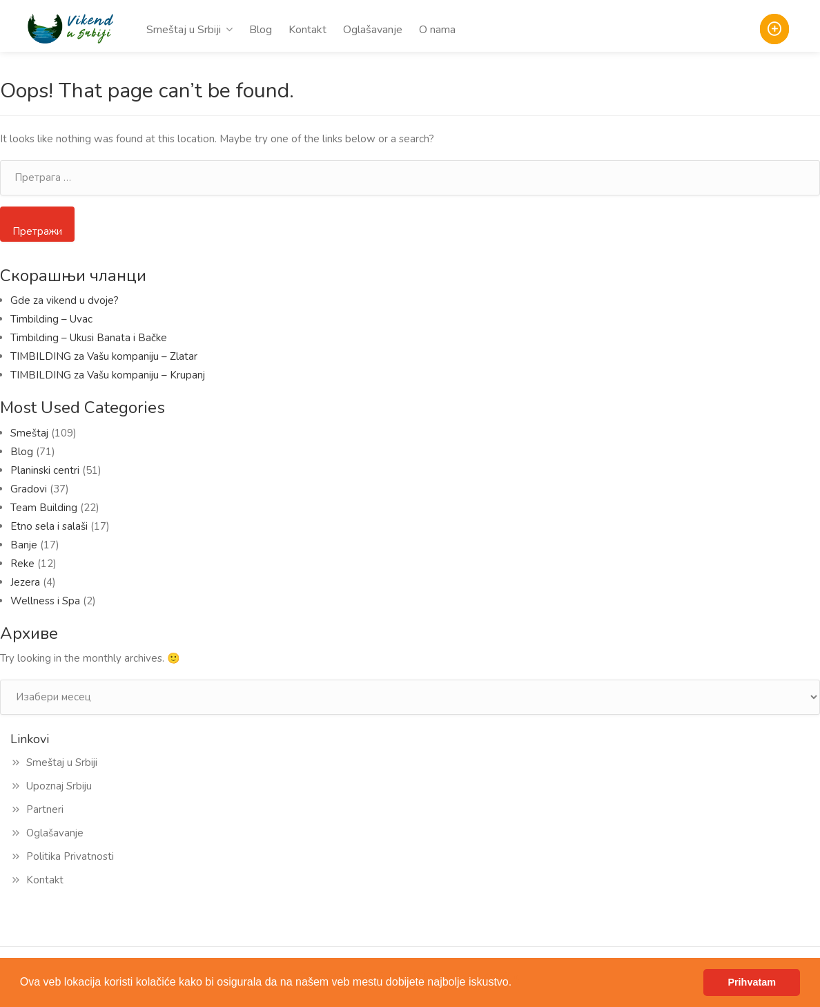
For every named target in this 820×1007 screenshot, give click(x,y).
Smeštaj (29, 433)
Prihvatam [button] (752, 982)
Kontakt (307, 29)
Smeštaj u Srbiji (183, 29)
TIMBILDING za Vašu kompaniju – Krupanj (107, 375)
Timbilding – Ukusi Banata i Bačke (91, 338)
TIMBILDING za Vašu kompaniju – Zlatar (103, 356)
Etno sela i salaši (49, 526)
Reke (22, 563)
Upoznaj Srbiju (59, 786)
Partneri (45, 809)
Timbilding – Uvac (51, 319)
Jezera (25, 582)
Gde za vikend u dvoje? (64, 300)
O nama (437, 29)
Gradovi (28, 489)
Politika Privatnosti (70, 856)
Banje (23, 545)
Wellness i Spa (45, 601)
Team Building (43, 508)
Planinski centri (44, 470)
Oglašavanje (372, 29)
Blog (260, 29)
